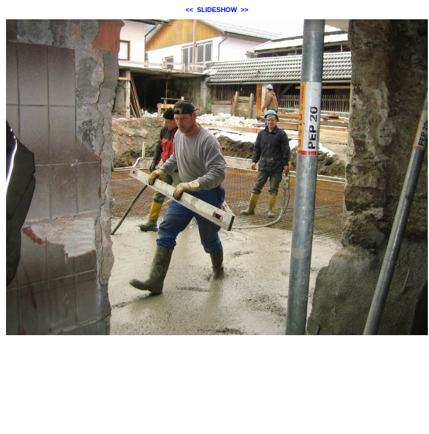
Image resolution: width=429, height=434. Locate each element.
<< (189, 9)
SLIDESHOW (217, 9)
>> (244, 9)
